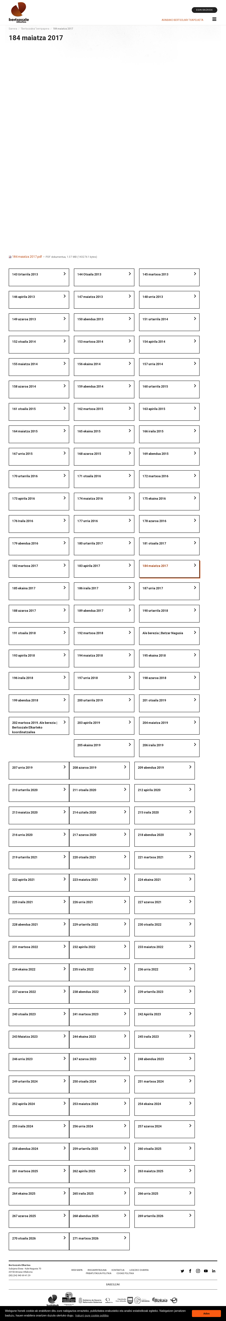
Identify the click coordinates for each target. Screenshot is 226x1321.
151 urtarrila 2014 (155, 319)
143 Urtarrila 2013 (25, 274)
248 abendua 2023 (151, 1059)
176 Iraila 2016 (22, 521)
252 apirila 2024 (23, 1104)
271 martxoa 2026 (85, 1238)
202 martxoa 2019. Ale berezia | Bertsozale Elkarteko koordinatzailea (34, 727)
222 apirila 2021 (23, 879)
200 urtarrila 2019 (90, 700)
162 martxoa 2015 (90, 409)
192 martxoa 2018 (90, 633)
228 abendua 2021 (25, 924)
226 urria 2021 (83, 902)
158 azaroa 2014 (24, 386)
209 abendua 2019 (151, 767)
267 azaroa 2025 (24, 1216)
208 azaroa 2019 (84, 767)
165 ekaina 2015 (88, 431)
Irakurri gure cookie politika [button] (91, 1315)
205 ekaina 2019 (88, 745)
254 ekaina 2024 (149, 1104)
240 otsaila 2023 (24, 1014)
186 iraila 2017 (87, 588)
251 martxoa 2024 (151, 1081)
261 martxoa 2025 (25, 1171)
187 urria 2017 (153, 588)
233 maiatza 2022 (150, 947)
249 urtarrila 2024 (25, 1081)
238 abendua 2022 (86, 992)
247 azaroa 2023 (84, 1059)
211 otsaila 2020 (84, 790)
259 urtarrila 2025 (85, 1149)
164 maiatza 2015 (25, 431)
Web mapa (77, 1270)
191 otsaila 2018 (24, 633)
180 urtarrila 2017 (90, 543)
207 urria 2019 (22, 767)
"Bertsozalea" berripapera (35, 28)
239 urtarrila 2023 (150, 992)
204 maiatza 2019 (155, 723)
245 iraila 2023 (148, 1036)
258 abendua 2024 (25, 1149)
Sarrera (13, 28)
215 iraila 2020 (148, 812)
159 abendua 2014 (90, 386)
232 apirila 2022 (84, 947)
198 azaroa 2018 (154, 678)
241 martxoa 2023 (85, 1014)
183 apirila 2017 (88, 566)
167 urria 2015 (22, 454)
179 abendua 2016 (25, 543)
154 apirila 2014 (154, 341)
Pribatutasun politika (98, 1273)
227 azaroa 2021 (150, 902)
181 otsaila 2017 (154, 543)
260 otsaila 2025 (149, 1149)
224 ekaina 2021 (149, 879)
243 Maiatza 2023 (25, 1036)
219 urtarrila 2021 (25, 857)
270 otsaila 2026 (24, 1238)
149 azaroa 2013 (24, 319)
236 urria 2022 (148, 969)
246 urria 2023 (22, 1059)
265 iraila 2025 (83, 1193)
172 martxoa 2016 (155, 476)
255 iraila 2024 (22, 1126)
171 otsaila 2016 (89, 476)
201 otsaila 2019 (154, 700)
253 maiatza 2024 (85, 1104)
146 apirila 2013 (23, 297)
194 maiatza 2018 (90, 655)
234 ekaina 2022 (23, 969)
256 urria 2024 (83, 1126)
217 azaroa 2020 (84, 835)
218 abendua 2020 (151, 835)
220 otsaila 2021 (84, 857)
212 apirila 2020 (149, 790)
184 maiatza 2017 (155, 566)
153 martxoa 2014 (90, 341)
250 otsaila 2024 (84, 1081)
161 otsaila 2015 (24, 409)
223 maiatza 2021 (85, 879)
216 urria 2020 (22, 835)
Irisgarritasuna (97, 1270)
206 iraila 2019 (153, 745)
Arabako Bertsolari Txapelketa (182, 20)
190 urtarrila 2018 (155, 610)
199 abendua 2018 (25, 700)
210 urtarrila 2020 (25, 790)
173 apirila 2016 (23, 498)
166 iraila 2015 (153, 431)
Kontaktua (118, 1270)
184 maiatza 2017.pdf (26, 256)
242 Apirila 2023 (149, 1014)
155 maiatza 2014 (25, 364)
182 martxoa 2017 (25, 566)
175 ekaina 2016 (154, 498)
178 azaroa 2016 (154, 521)
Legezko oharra (139, 1270)
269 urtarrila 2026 (150, 1216)
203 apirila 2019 (88, 723)
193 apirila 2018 (23, 655)
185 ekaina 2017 (23, 588)
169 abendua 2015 (155, 454)
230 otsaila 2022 (149, 924)
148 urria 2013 (153, 297)
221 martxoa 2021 (151, 857)
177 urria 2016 (87, 521)
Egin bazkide (204, 10)
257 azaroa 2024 (150, 1126)
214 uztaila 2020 (84, 812)
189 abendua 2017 (90, 610)
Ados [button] (206, 1313)
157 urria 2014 (153, 364)
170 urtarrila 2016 (25, 476)
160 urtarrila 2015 (155, 386)
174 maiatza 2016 (90, 498)
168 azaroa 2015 (89, 454)
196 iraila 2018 (22, 678)
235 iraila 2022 (83, 969)
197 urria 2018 (87, 678)
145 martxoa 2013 (155, 274)
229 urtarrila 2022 (85, 924)
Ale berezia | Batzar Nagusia (163, 633)
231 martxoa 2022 (25, 947)
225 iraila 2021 (22, 902)
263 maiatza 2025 (150, 1171)
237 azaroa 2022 (24, 992)
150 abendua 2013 (90, 319)
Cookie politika (125, 1273)
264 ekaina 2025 (23, 1193)
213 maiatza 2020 (25, 812)
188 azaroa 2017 (24, 610)
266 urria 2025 (148, 1193)
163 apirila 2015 (154, 409)
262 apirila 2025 (84, 1171)
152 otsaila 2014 (24, 341)
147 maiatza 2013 (90, 297)
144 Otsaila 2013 (89, 274)
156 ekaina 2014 (88, 364)
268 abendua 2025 (86, 1216)
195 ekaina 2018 (154, 655)
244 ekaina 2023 (84, 1036)
